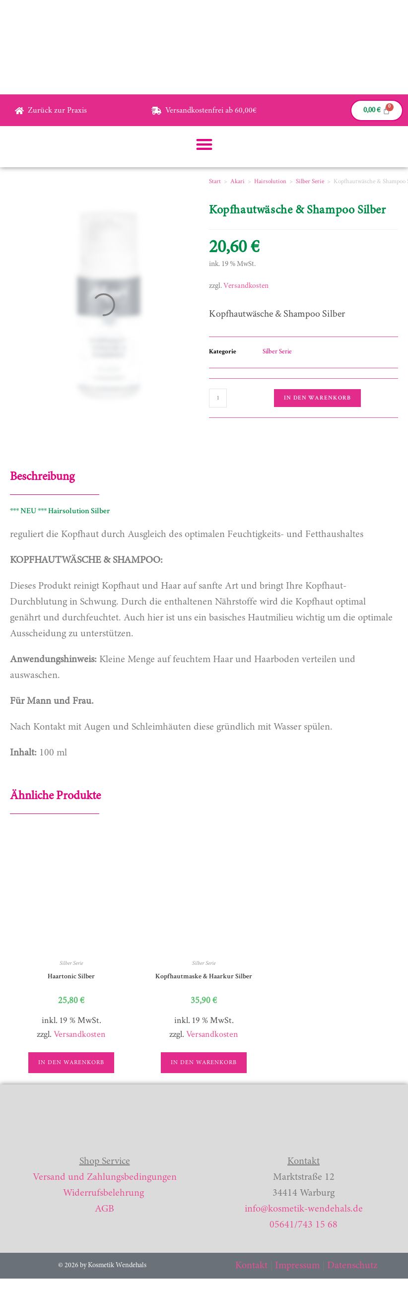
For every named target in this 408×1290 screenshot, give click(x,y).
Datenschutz (352, 1266)
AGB (104, 1209)
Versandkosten (246, 286)
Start (215, 181)
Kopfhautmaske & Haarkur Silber (203, 976)
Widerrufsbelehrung (103, 1193)
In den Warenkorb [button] (71, 1063)
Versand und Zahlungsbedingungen (105, 1177)
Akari (237, 181)
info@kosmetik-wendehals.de (304, 1209)
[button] (204, 144)
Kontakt (251, 1266)
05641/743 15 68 (304, 1225)
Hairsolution (270, 181)
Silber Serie (310, 181)
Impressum (297, 1266)
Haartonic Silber (71, 976)
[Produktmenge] (218, 398)
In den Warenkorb (317, 398)
